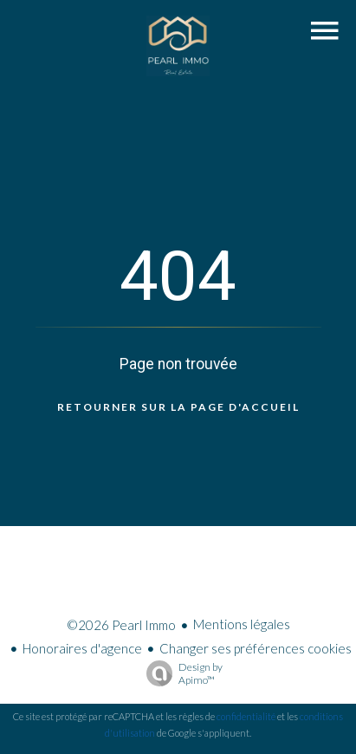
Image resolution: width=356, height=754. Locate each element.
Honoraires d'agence (82, 648)
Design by (180, 673)
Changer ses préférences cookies (255, 648)
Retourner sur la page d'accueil (178, 406)
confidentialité (246, 716)
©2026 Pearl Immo (121, 625)
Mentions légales (241, 624)
